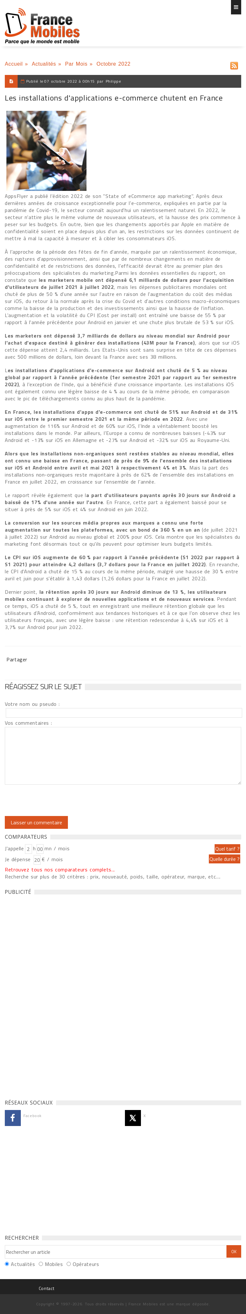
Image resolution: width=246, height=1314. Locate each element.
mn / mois (57, 848)
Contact (46, 1288)
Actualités (44, 64)
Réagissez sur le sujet (43, 686)
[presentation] (58, 800)
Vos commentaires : (28, 722)
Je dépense (19, 859)
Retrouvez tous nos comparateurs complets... (60, 869)
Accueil (14, 64)
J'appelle (14, 848)
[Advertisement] (53, 995)
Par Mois (76, 64)
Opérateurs (86, 1264)
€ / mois (52, 859)
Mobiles (54, 1264)
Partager (16, 659)
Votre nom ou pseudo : (32, 703)
